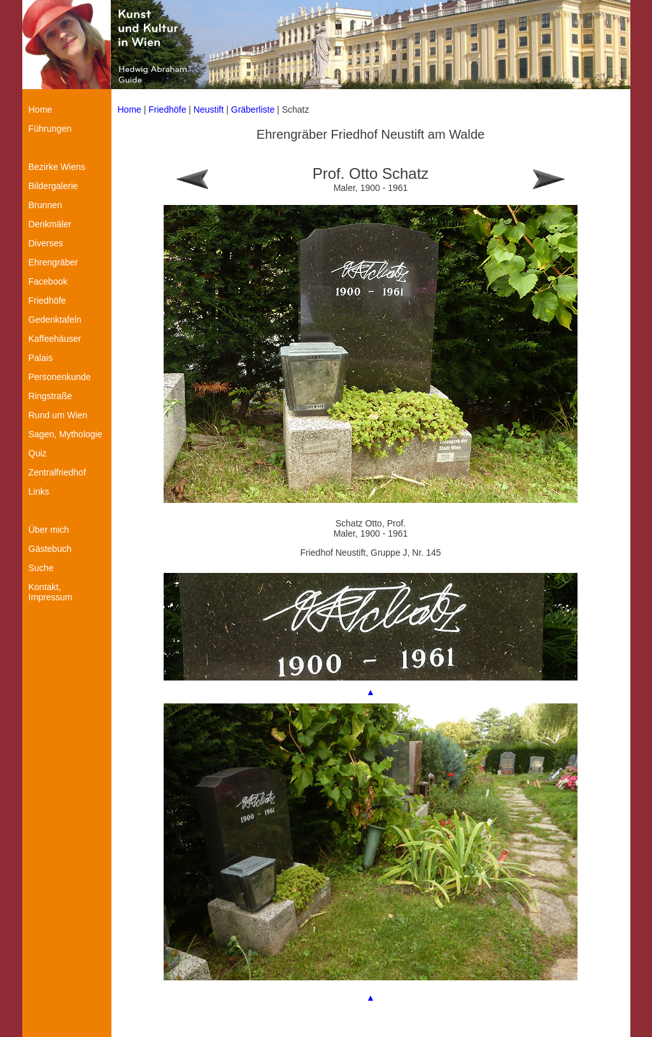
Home (129, 109)
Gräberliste (254, 109)
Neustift (208, 109)
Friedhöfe (167, 109)
